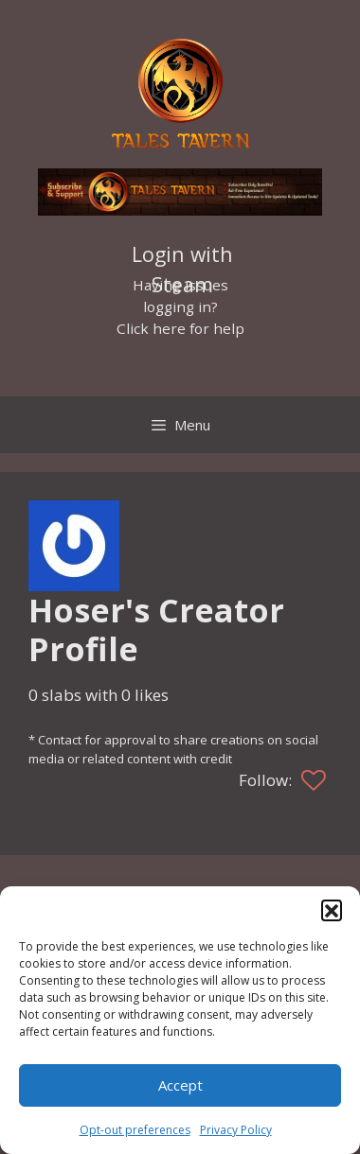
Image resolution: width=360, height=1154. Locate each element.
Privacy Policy (236, 1130)
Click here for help (180, 328)
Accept (180, 1084)
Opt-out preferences (135, 1130)
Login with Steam (182, 256)
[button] (331, 909)
